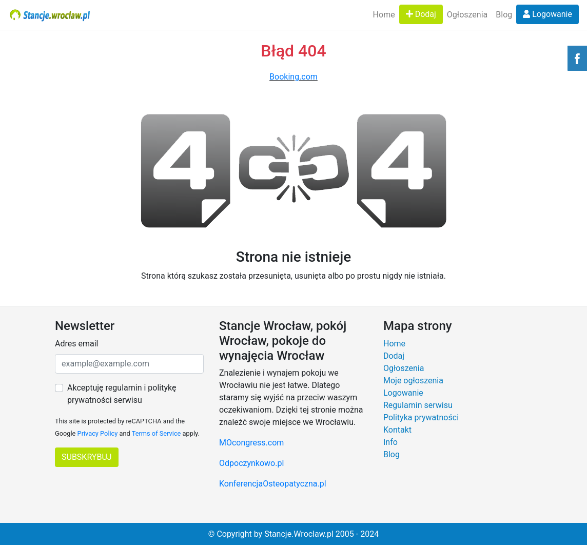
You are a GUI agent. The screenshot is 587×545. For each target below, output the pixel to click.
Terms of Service (156, 433)
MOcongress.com (251, 442)
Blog (504, 15)
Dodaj (421, 14)
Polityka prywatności (421, 417)
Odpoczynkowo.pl (251, 463)
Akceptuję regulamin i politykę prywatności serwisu (121, 394)
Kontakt (397, 430)
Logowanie (547, 14)
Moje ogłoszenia (413, 380)
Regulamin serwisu (418, 405)
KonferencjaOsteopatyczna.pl (272, 484)
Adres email (76, 343)
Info (390, 442)
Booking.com (293, 77)
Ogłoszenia (467, 15)
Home (384, 15)
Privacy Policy (97, 433)
